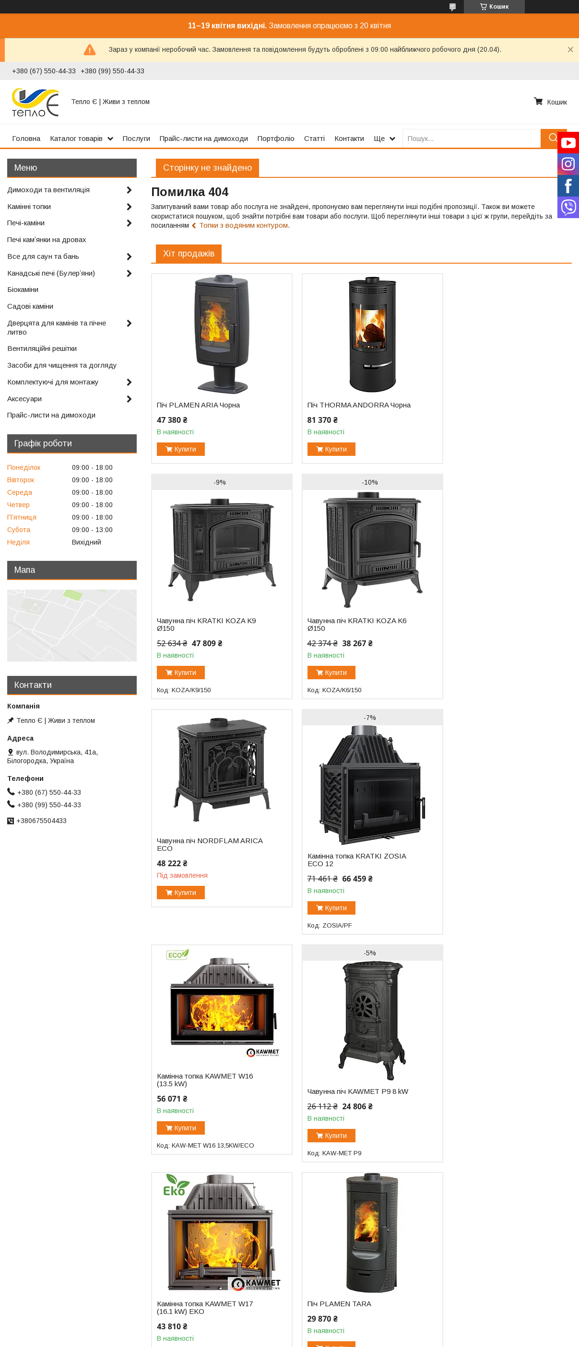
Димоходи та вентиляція (48, 190)
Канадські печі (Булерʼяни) (51, 273)
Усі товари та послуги (530, 1211)
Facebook (453, 1274)
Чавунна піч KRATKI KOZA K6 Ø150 (206, 659)
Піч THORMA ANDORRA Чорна (351, 405)
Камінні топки (29, 206)
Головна (26, 138)
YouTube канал (461, 1264)
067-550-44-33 (318, 1285)
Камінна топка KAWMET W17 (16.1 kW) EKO (491, 879)
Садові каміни (30, 306)
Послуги (136, 138)
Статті (314, 138)
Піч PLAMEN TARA (189, 1103)
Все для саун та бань (43, 256)
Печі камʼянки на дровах (46, 239)
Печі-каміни (26, 223)
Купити (185, 449)
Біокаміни (22, 289)
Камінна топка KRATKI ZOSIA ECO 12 (492, 659)
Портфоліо (276, 138)
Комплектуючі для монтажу (53, 382)
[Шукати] (554, 138)
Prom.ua (335, 1329)
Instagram (453, 1285)
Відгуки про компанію (186, 1274)
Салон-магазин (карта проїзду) (344, 1274)
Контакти (349, 138)
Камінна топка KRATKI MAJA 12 (490, 1122)
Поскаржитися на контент (287, 1338)
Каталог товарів (76, 138)
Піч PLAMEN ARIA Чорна (198, 405)
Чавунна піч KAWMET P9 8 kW (350, 891)
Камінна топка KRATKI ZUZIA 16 (348, 1122)
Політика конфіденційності (362, 1338)
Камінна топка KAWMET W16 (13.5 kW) (205, 879)
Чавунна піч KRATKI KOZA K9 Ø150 (492, 424)
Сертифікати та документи (52, 1285)
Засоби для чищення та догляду (62, 365)
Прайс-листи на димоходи (204, 138)
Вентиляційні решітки (42, 348)
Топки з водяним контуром (243, 225)
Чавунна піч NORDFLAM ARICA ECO (341, 644)
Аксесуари (24, 399)
